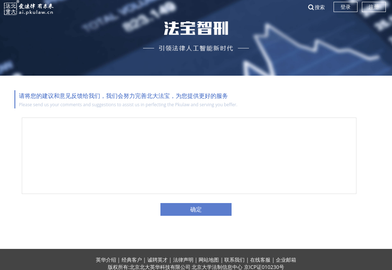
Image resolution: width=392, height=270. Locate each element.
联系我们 (234, 259)
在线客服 (260, 259)
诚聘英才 (157, 259)
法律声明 (183, 259)
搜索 (320, 7)
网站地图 (209, 259)
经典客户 (132, 259)
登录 (345, 6)
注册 (374, 6)
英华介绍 (106, 259)
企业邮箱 (286, 259)
